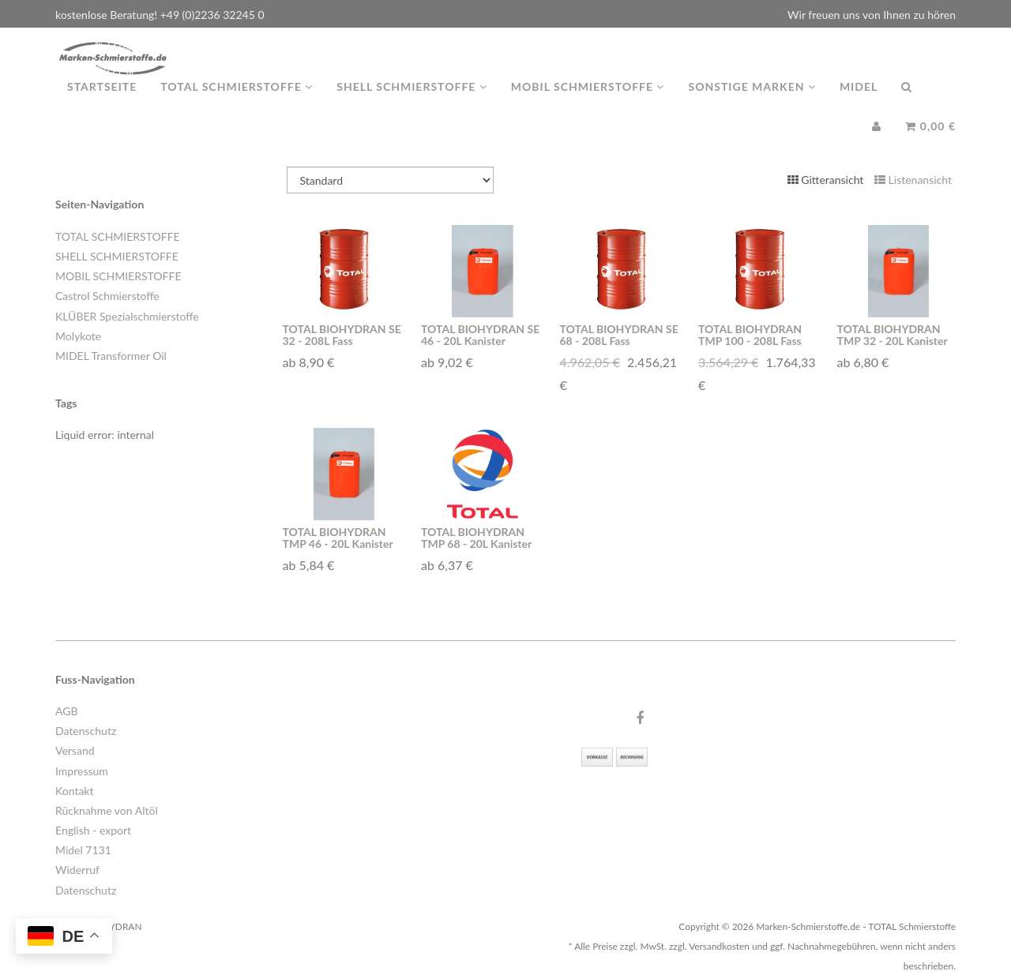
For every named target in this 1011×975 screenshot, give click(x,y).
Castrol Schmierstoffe (107, 295)
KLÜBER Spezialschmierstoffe (127, 316)
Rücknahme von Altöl (106, 810)
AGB (66, 711)
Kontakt (74, 790)
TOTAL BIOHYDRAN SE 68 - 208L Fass (619, 334)
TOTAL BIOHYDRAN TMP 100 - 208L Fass (750, 334)
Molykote (78, 336)
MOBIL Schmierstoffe (588, 102)
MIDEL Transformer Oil (111, 355)
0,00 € (930, 141)
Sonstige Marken (751, 102)
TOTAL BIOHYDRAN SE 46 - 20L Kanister (480, 334)
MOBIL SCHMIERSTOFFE (118, 276)
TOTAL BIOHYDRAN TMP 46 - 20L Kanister (338, 537)
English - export (93, 830)
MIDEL (859, 102)
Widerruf (77, 869)
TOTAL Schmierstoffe (236, 102)
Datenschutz (85, 730)
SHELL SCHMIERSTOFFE (117, 256)
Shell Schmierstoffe (411, 102)
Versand (75, 750)
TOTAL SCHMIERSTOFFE (117, 236)
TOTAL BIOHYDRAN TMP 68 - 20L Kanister (476, 537)
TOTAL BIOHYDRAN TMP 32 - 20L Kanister (892, 334)
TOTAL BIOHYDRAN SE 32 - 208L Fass (342, 334)
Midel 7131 (83, 850)
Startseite (102, 102)
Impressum (81, 771)
